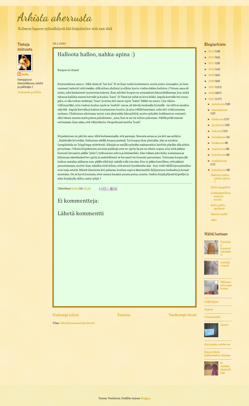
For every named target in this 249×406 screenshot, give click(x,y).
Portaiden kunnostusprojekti (225, 248)
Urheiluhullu (212, 316)
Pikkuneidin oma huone (225, 285)
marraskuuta (219, 109)
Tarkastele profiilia (29, 92)
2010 (211, 69)
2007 (211, 87)
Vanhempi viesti (182, 314)
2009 (211, 75)
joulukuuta (218, 104)
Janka (24, 74)
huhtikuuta (219, 154)
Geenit (224, 324)
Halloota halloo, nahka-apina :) (220, 178)
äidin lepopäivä (220, 187)
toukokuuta (219, 148)
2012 (211, 57)
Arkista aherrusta (55, 17)
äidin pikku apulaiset (218, 207)
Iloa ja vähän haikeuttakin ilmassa (217, 353)
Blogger (145, 398)
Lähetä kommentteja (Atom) (77, 323)
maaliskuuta (219, 160)
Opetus (208, 309)
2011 (211, 63)
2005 (211, 99)
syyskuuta (218, 125)
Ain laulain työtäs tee (217, 344)
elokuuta (217, 131)
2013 (211, 51)
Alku (214, 219)
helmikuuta (219, 170)
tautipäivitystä (225, 264)
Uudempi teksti (66, 314)
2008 (211, 81)
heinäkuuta (219, 137)
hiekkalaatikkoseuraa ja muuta (221, 196)
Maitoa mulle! (219, 214)
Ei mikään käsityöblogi (225, 367)
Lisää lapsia (211, 301)
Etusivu (123, 314)
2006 (211, 92)
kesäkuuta (218, 142)
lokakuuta (218, 119)
